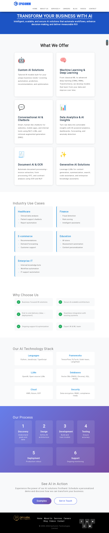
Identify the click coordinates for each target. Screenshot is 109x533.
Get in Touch (65, 501)
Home (39, 518)
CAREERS (66, 9)
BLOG (75, 9)
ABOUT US (44, 9)
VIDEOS (83, 9)
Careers (67, 518)
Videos (52, 521)
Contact (60, 521)
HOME (35, 9)
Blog (46, 521)
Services (58, 518)
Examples (42, 501)
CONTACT (92, 9)
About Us (48, 518)
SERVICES (55, 9)
